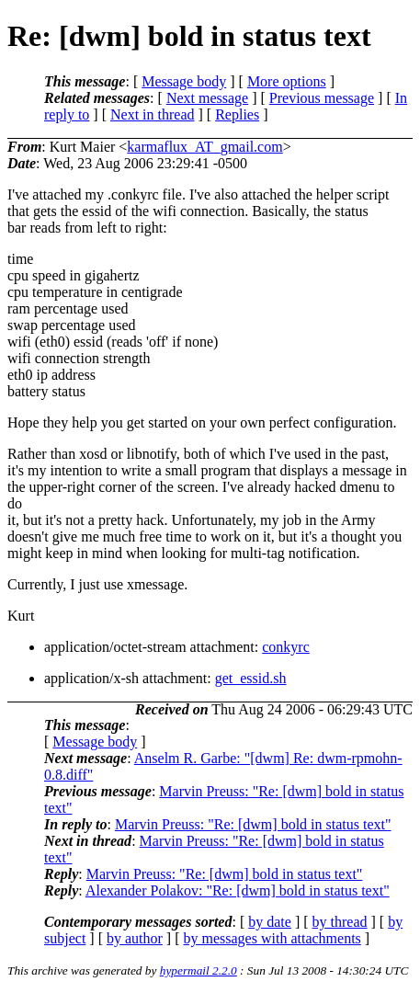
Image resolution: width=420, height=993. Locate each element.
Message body (184, 81)
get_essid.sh (251, 678)
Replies (237, 114)
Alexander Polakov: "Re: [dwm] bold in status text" (237, 890)
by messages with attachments (272, 938)
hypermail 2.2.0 (198, 970)
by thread (340, 922)
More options (286, 81)
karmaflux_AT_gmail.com (204, 146)
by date (269, 922)
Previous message (321, 98)
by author (135, 938)
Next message (207, 98)
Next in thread (152, 114)
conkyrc (286, 647)
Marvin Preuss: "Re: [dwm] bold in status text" (253, 824)
